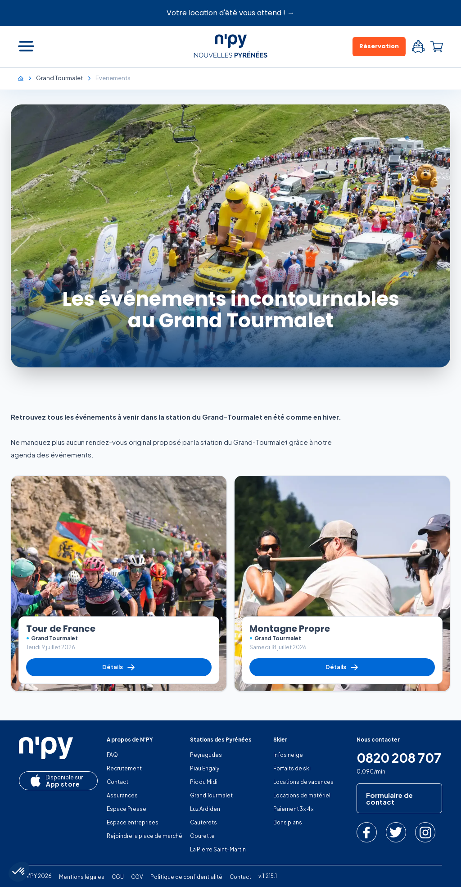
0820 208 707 (399, 758)
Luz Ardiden (205, 809)
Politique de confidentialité (186, 876)
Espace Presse (126, 809)
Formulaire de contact (389, 798)
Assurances (122, 795)
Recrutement (124, 768)
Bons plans (287, 822)
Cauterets (203, 822)
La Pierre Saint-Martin (218, 849)
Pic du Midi (203, 781)
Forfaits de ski (292, 768)
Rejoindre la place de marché (144, 836)
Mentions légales (81, 876)
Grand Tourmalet (211, 795)
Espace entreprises (132, 822)
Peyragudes (206, 754)
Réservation (379, 46)
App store (55, 781)
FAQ (112, 754)
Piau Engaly (204, 768)
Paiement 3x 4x (293, 809)
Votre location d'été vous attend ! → (230, 13)
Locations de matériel (301, 795)
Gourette (202, 836)
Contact (117, 781)
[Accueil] (25, 78)
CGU (118, 876)
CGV (137, 876)
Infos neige (288, 754)
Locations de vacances (303, 781)
